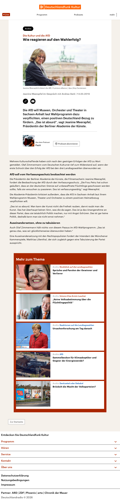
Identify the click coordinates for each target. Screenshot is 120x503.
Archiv (28, 28)
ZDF (22, 492)
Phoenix (32, 492)
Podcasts (78, 14)
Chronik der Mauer (56, 492)
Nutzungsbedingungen (15, 480)
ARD (15, 492)
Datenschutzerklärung (15, 475)
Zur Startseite (16, 422)
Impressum (8, 484)
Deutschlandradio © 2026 (17, 497)
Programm (42, 14)
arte (41, 492)
